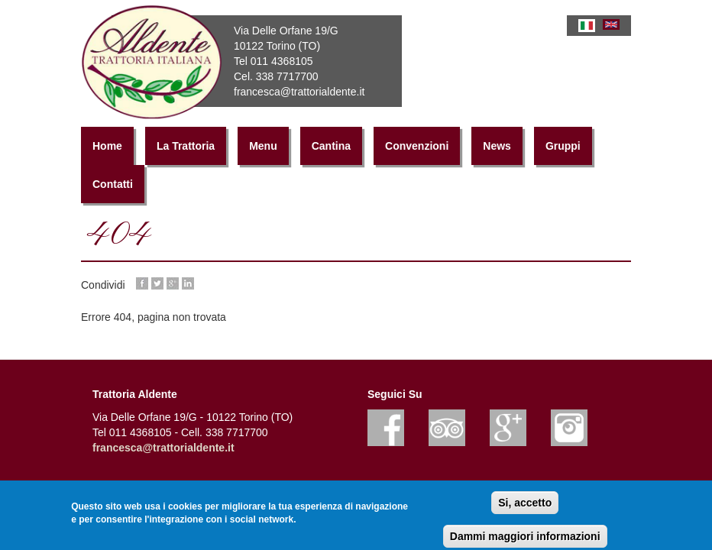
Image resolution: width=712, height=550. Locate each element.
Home (107, 146)
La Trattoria (186, 146)
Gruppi (563, 146)
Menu (263, 146)
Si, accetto (525, 505)
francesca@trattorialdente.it (163, 448)
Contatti (112, 184)
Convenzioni (416, 146)
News (497, 146)
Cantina (331, 146)
